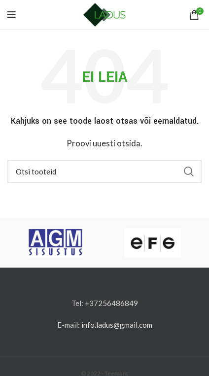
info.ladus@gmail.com (116, 324)
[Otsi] (104, 171)
